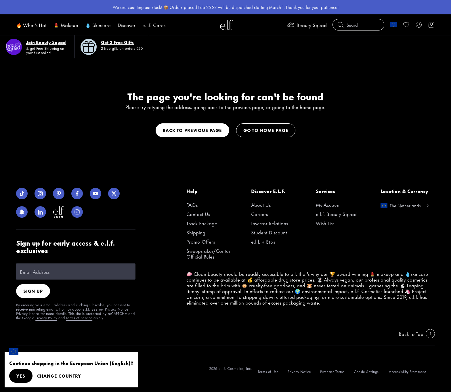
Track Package (201, 223)
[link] (406, 24)
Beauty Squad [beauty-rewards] (307, 24)
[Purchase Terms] (332, 370)
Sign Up (33, 291)
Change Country (59, 375)
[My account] (418, 24)
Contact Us (198, 214)
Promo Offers (200, 241)
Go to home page (265, 130)
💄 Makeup (65, 24)
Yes (20, 375)
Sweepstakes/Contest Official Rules (209, 253)
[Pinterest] (58, 193)
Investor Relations (269, 223)
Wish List (325, 223)
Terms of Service (79, 317)
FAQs (192, 204)
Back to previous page (192, 130)
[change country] (393, 24)
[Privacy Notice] (299, 370)
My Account (328, 204)
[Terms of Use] (268, 370)
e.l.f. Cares (153, 24)
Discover (126, 24)
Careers (259, 214)
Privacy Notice (27, 313)
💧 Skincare (98, 24)
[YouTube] (95, 193)
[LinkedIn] (40, 212)
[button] (358, 24)
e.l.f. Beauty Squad (336, 214)
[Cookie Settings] (367, 370)
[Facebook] (77, 193)
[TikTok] (22, 193)
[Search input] (358, 24)
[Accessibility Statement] (407, 370)
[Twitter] (114, 193)
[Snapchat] (22, 212)
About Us (261, 204)
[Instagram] (40, 193)
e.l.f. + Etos (263, 241)
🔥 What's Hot (31, 24)
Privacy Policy (46, 317)
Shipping (195, 232)
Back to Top (417, 333)
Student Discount (269, 232)
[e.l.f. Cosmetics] (226, 25)
